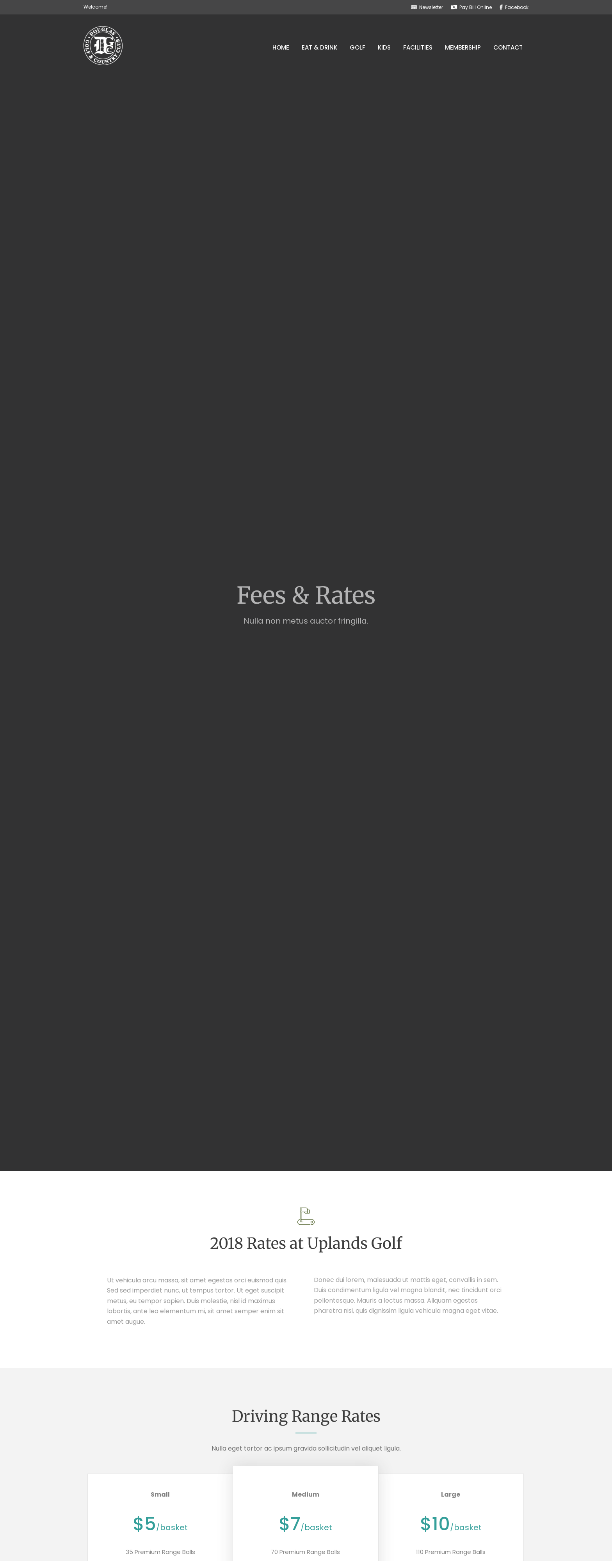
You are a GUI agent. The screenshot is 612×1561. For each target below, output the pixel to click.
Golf (357, 47)
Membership (463, 47)
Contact (508, 47)
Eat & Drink (319, 47)
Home (280, 47)
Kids (384, 47)
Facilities (417, 47)
